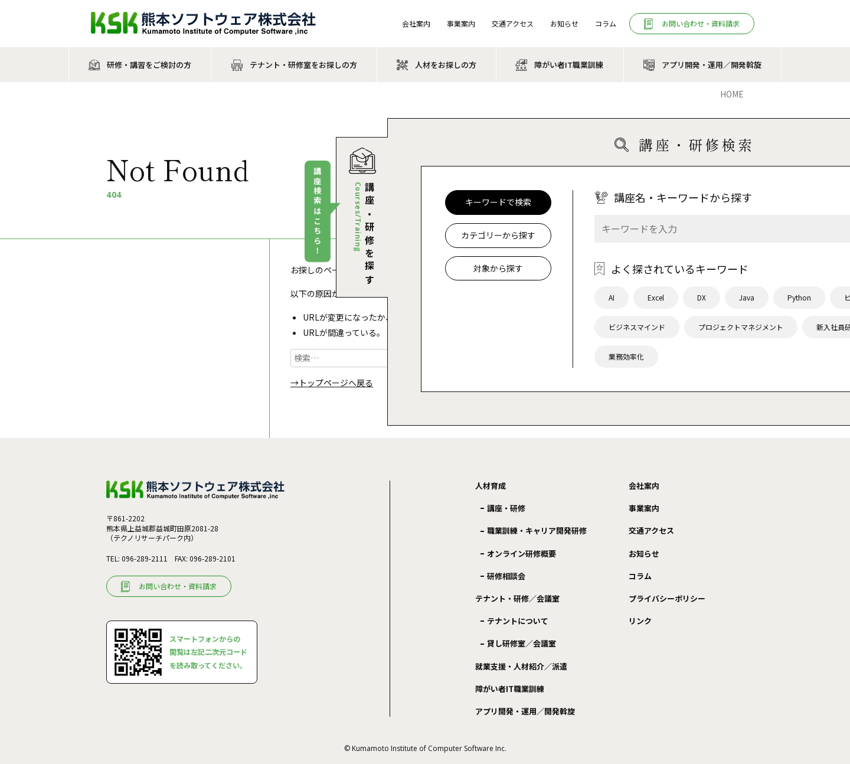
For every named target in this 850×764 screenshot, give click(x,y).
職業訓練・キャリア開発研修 (537, 530)
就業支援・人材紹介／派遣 (521, 666)
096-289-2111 (145, 558)
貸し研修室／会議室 (521, 643)
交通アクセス (513, 23)
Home (732, 94)
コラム (605, 23)
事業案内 (461, 23)
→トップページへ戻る (331, 382)
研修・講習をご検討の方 (149, 64)
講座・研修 (506, 508)
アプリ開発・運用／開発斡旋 (711, 64)
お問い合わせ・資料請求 (701, 23)
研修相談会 (506, 576)
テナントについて (517, 620)
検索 (413, 357)
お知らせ (564, 23)
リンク (640, 620)
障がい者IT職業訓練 (568, 64)
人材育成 (490, 486)
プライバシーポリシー (667, 598)
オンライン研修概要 (521, 553)
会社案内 (416, 23)
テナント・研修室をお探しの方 (303, 64)
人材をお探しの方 (445, 64)
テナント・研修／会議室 (517, 598)
